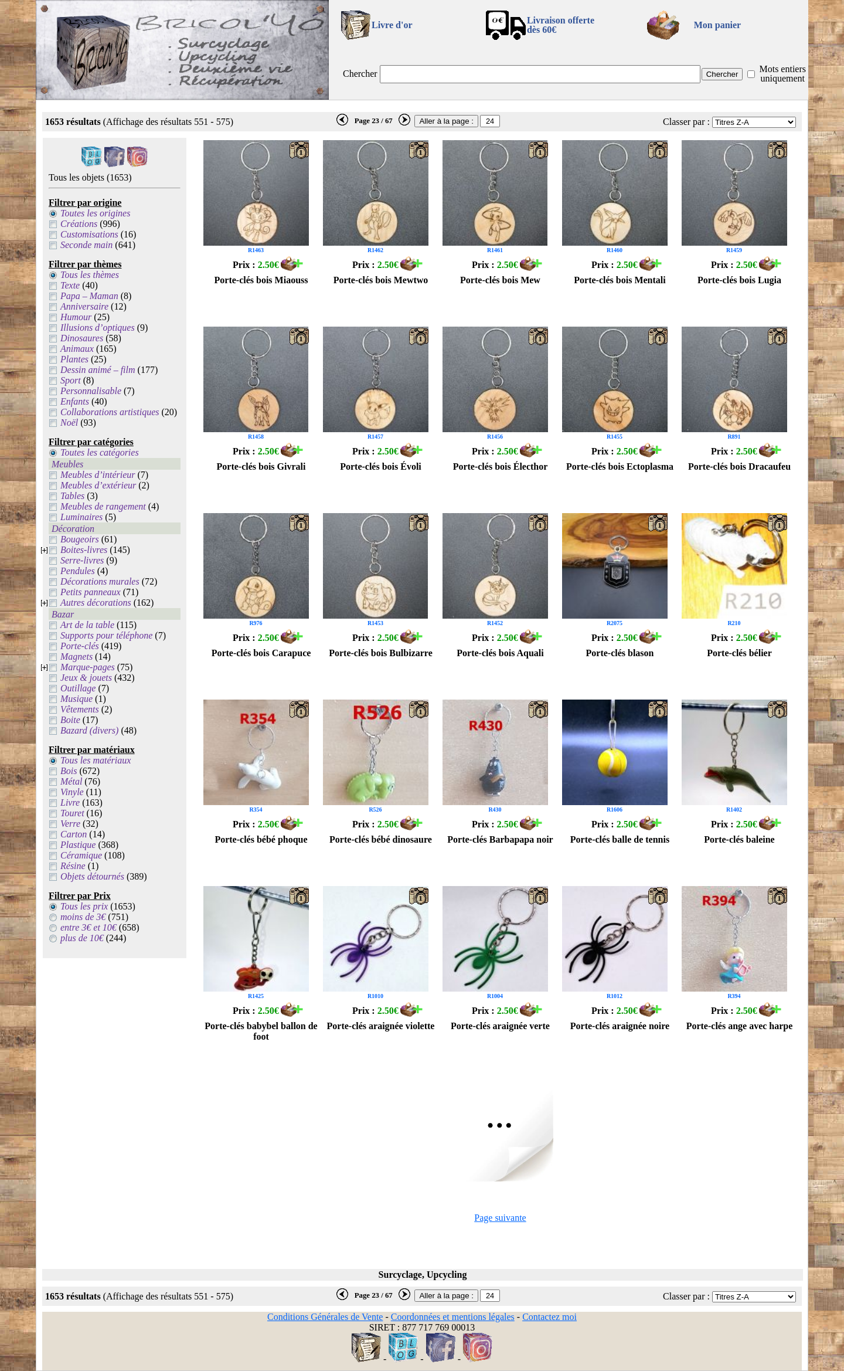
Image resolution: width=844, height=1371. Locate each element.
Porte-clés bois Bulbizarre (381, 653)
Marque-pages (87, 667)
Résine (73, 866)
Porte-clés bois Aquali (500, 653)
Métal (71, 781)
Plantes (74, 359)
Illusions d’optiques (97, 327)
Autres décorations (95, 603)
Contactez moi (549, 1317)
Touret (72, 813)
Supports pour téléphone (106, 635)
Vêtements (79, 709)
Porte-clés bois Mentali (619, 280)
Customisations (89, 234)
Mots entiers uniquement (782, 73)
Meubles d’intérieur (97, 475)
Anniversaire (84, 306)
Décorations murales (99, 581)
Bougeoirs (79, 539)
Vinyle (72, 792)
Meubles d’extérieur (98, 485)
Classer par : (686, 122)
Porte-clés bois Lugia (739, 280)
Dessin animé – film (97, 370)
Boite (70, 720)
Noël (69, 422)
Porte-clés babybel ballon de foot (261, 1031)
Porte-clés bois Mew (500, 280)
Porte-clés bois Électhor (500, 466)
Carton (73, 834)
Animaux (77, 349)
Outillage (78, 688)
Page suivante (500, 1218)
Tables (72, 496)
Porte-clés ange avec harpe (739, 1026)
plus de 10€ (82, 938)
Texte (70, 285)
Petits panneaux (90, 592)
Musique (76, 699)
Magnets (76, 656)
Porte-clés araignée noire (619, 1026)
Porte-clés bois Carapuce (261, 653)
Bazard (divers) (89, 730)
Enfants (74, 401)
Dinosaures (81, 338)
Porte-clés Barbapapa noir (500, 839)
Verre (70, 824)
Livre (70, 802)
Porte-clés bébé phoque (261, 839)
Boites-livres (83, 550)
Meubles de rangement (103, 506)
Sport (70, 380)
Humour (75, 317)
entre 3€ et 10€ (88, 927)
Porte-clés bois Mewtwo (380, 280)
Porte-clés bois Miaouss (261, 280)
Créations (78, 224)
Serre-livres (82, 560)
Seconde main (86, 245)
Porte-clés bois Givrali (261, 466)
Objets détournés (92, 876)
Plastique (78, 845)
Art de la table (87, 625)
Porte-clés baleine (739, 839)
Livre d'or (392, 25)
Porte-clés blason (620, 653)
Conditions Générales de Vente (325, 1317)
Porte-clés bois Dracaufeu (739, 466)
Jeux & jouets (86, 678)
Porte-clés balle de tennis (619, 839)
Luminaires (81, 517)
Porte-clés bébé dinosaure (380, 839)
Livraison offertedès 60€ (560, 25)
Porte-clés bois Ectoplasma (619, 466)
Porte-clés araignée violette (381, 1026)
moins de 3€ (83, 917)
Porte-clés (79, 646)
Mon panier (717, 25)
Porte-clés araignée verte (500, 1026)
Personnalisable (90, 391)
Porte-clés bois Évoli (380, 466)
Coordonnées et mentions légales (453, 1317)
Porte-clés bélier (739, 653)
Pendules (77, 571)
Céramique (81, 855)
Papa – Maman (89, 296)
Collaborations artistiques (109, 412)
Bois (68, 771)
